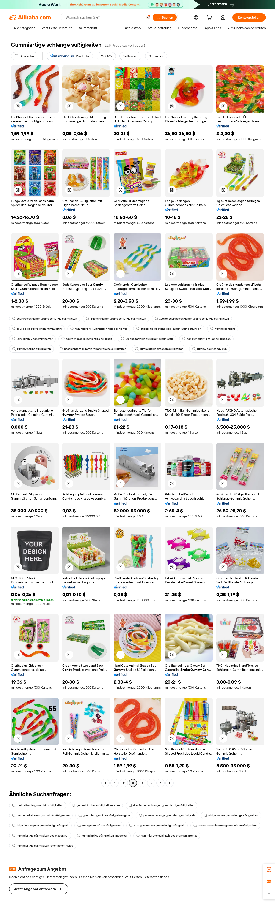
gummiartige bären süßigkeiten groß (104, 815)
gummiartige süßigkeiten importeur (102, 835)
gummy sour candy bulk (209, 349)
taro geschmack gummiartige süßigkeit (157, 825)
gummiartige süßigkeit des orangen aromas (166, 835)
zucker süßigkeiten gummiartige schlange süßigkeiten (192, 319)
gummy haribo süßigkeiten (31, 349)
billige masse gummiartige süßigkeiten (231, 815)
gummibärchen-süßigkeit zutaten (96, 805)
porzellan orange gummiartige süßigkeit (167, 815)
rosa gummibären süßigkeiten (99, 825)
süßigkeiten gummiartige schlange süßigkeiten (44, 319)
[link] (269, 869)
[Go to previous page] (105, 783)
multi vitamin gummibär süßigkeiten (37, 805)
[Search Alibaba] (104, 17)
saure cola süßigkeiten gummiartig (37, 329)
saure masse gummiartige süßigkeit (86, 339)
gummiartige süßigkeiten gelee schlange (98, 329)
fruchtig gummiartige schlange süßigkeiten (116, 319)
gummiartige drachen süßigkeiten (159, 349)
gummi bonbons (222, 329)
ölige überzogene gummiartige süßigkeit (40, 825)
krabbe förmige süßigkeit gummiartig (147, 339)
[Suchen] (165, 17)
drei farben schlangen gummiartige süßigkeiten (161, 805)
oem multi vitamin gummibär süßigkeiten (41, 815)
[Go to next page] (169, 783)
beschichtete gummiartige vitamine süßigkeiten (93, 349)
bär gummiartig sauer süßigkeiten (206, 339)
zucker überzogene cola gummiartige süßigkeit (168, 329)
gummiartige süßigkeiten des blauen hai (40, 835)
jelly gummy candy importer (32, 339)
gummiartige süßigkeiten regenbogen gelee (42, 846)
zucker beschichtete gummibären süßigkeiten (225, 825)
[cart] (210, 18)
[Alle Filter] (24, 56)
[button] (148, 17)
